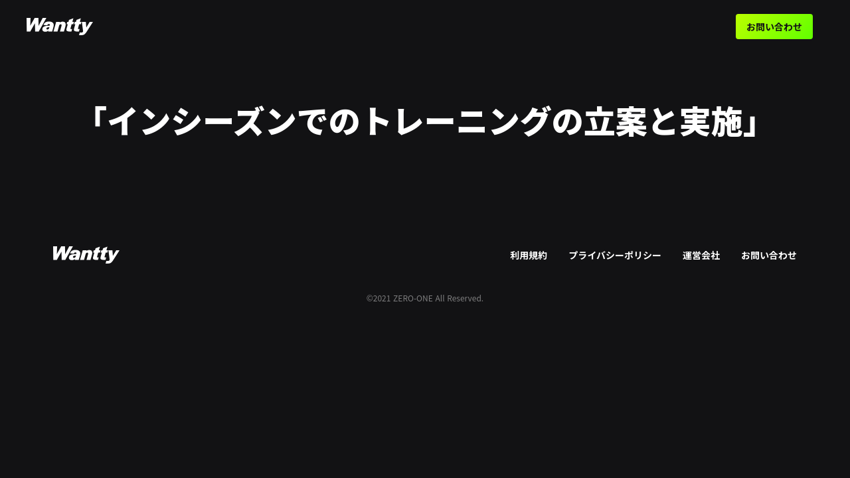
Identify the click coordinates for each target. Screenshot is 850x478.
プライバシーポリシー (614, 255)
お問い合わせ (774, 26)
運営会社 (701, 255)
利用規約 (528, 255)
